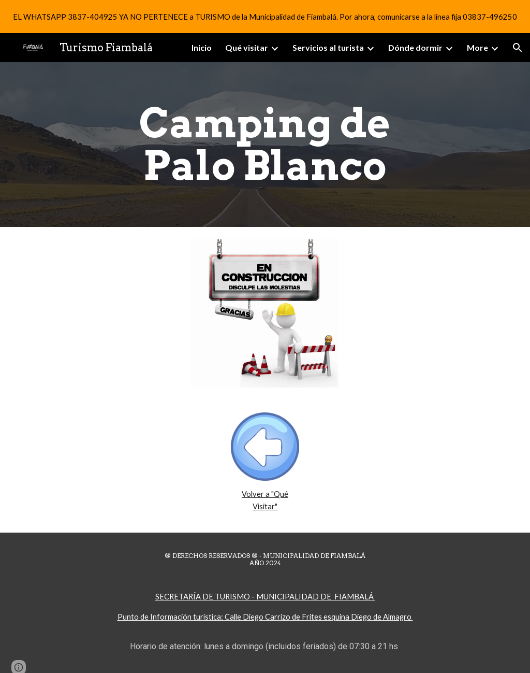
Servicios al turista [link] (328, 47)
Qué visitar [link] (246, 47)
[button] (517, 47)
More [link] (477, 47)
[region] (265, 16)
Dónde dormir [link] (415, 47)
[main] (265, 144)
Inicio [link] (202, 47)
